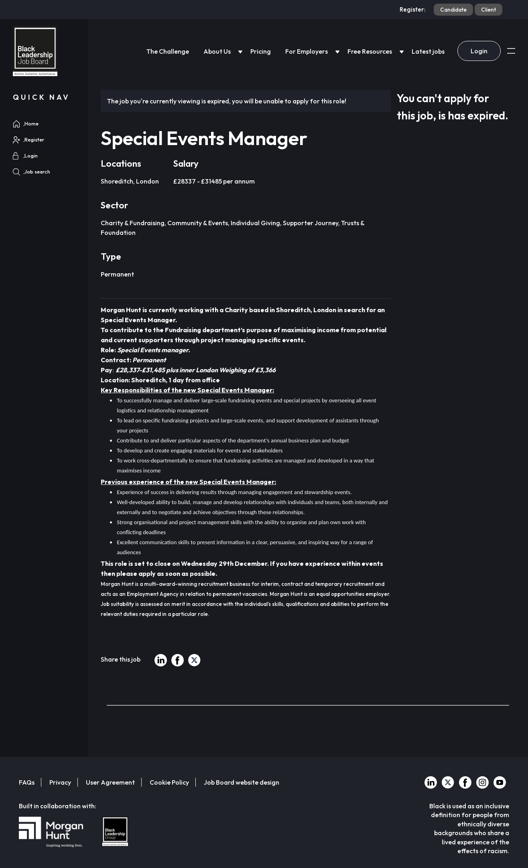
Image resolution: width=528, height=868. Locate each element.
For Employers (306, 51)
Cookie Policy (169, 782)
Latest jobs (428, 51)
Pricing (260, 51)
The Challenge (167, 51)
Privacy (60, 782)
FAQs (27, 782)
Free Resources (369, 51)
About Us (217, 51)
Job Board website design (241, 782)
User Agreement (110, 782)
